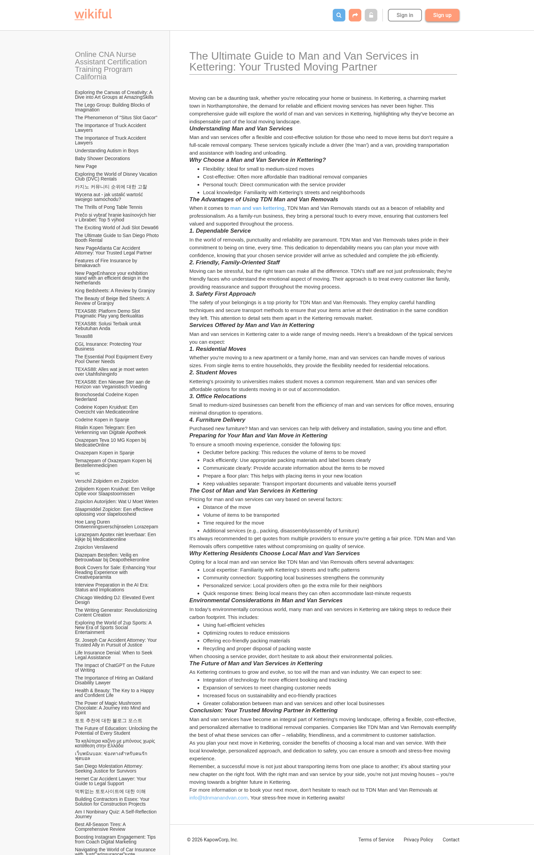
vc (77, 473)
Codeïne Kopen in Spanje (102, 419)
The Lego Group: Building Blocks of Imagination (113, 107)
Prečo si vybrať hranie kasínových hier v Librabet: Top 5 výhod (116, 217)
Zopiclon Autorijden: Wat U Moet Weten (116, 501)
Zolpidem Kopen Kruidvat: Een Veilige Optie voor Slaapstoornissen (115, 491)
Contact (451, 839)
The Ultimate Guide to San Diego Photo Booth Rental (117, 238)
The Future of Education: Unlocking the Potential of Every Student (117, 731)
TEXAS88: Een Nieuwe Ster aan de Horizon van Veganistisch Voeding (113, 384)
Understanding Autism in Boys (107, 150)
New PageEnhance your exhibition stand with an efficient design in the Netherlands (113, 277)
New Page (86, 166)
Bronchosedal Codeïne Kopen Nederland (107, 397)
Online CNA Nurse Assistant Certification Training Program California (112, 65)
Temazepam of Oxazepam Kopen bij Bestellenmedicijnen (114, 463)
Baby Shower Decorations (102, 158)
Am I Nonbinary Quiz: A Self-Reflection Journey (116, 814)
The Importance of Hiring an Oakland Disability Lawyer (114, 680)
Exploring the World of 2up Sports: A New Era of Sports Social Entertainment (114, 627)
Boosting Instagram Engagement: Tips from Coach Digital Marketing (116, 839)
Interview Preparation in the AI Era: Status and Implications (112, 587)
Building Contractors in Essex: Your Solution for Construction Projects (113, 801)
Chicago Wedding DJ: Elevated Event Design (115, 600)
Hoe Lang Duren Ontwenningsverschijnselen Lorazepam (116, 524)
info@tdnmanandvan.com (218, 797)
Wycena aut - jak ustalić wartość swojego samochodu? (109, 197)
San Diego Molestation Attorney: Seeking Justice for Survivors (109, 768)
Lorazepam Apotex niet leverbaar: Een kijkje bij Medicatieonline (116, 537)
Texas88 (84, 336)
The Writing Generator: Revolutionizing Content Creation (116, 612)
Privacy (418, 839)
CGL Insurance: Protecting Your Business (109, 346)
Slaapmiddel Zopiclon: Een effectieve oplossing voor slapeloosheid (115, 512)
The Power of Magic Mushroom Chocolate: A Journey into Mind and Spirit (113, 707)
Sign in (404, 15)
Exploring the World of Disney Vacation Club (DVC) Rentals (116, 176)
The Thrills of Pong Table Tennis (108, 207)
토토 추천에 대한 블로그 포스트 (108, 720)
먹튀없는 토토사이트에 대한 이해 (110, 791)
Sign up (442, 15)
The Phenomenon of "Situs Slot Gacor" (116, 117)
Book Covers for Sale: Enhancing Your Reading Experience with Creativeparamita (116, 572)
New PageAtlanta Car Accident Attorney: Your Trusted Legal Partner (113, 250)
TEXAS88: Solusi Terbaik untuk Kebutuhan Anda (108, 326)
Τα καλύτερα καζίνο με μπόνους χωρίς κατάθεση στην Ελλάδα (115, 743)
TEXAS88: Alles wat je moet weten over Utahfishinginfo (112, 372)
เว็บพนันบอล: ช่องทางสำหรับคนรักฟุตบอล (111, 756)
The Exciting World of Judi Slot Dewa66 (117, 227)
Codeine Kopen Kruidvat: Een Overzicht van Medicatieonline (107, 409)
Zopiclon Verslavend (96, 547)
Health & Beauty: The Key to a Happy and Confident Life (115, 693)
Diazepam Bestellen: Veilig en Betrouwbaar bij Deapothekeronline (112, 557)
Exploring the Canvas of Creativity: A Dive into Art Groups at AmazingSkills (114, 95)
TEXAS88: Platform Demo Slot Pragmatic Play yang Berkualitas (109, 313)
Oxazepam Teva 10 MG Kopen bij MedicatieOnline (111, 442)
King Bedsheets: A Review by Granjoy (115, 290)
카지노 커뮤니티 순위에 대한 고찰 (111, 186)
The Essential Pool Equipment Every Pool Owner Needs (114, 359)
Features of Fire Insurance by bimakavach (107, 263)
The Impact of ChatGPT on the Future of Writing (115, 668)
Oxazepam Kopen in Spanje (104, 452)
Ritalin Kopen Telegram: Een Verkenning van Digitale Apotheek (110, 430)
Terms (376, 839)
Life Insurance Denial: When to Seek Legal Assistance (114, 655)
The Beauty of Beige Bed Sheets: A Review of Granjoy (113, 301)
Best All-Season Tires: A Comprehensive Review (101, 827)
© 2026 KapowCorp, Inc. (212, 839)
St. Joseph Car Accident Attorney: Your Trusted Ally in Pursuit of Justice (116, 642)
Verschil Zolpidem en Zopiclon (107, 481)
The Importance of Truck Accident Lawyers (111, 128)
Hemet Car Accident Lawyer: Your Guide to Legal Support (111, 781)
